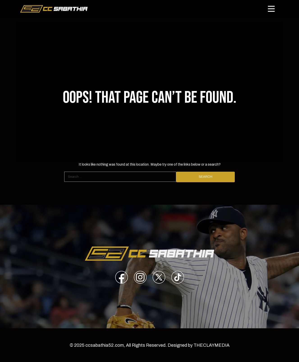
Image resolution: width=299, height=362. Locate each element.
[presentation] (121, 278)
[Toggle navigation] (271, 8)
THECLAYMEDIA (212, 345)
